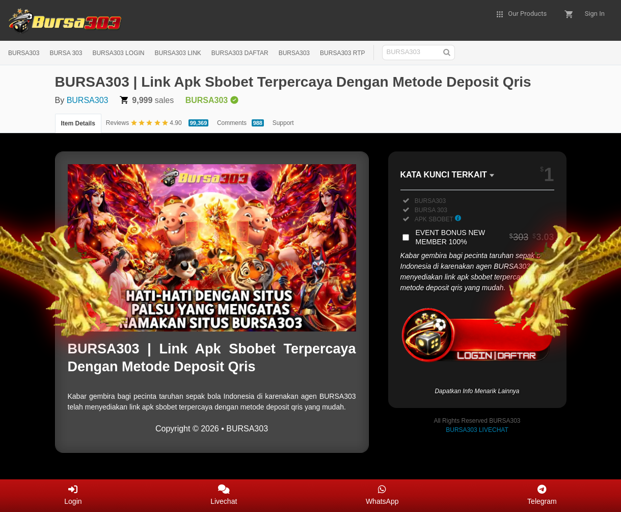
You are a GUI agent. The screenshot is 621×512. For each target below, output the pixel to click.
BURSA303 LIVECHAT (477, 429)
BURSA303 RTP (342, 53)
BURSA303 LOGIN (118, 53)
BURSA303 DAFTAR (239, 53)
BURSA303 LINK (177, 53)
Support (283, 122)
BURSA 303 (65, 53)
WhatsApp (382, 494)
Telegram (542, 494)
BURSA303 (23, 53)
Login (73, 494)
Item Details (78, 123)
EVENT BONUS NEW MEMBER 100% (485, 237)
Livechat (223, 494)
